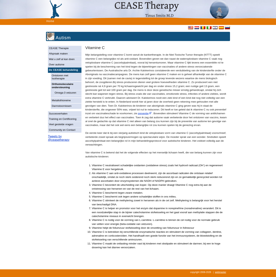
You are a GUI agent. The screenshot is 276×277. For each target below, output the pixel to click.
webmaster (220, 272)
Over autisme (56, 64)
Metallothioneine (61, 100)
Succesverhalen (58, 113)
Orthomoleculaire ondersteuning (62, 86)
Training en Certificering (62, 119)
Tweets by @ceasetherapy (58, 138)
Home (50, 21)
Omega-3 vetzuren (65, 92)
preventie (143, 113)
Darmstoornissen (61, 105)
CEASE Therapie (59, 48)
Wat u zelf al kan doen (62, 59)
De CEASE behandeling (63, 69)
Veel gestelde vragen (61, 124)
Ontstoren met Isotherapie (60, 77)
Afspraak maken (58, 53)
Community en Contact (62, 129)
